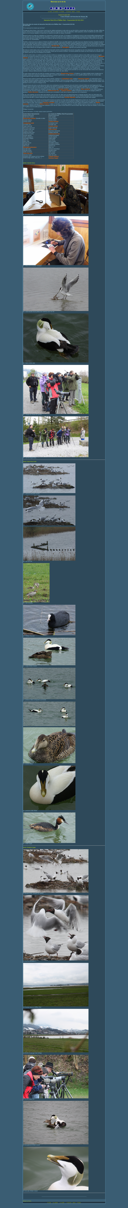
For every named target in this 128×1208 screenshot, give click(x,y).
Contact (78, 11)
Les (54, 1202)
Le (67, 11)
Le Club (50, 11)
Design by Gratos (27, 1201)
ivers (73, 11)
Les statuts (55, 11)
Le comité (61, 11)
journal (69, 11)
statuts (56, 1202)
